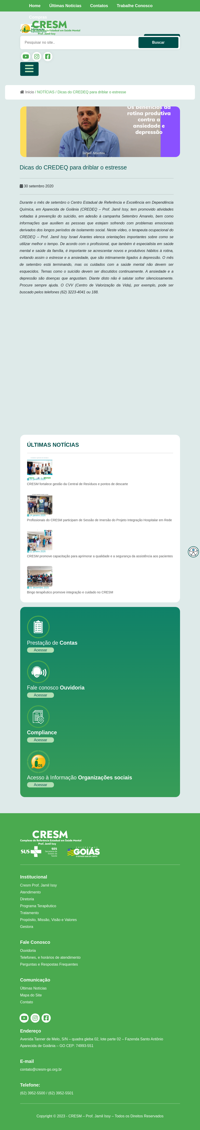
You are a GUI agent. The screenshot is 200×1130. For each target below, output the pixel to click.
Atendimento (30, 892)
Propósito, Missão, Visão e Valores (48, 920)
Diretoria (27, 899)
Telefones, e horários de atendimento (50, 957)
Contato (26, 1002)
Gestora (26, 927)
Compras (38, 17)
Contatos (99, 5)
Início (27, 92)
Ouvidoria (28, 951)
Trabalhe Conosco (135, 5)
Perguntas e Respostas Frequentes (49, 964)
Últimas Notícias (65, 5)
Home (35, 5)
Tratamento (29, 913)
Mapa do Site (31, 995)
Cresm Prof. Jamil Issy (38, 885)
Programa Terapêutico (38, 906)
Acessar (40, 650)
